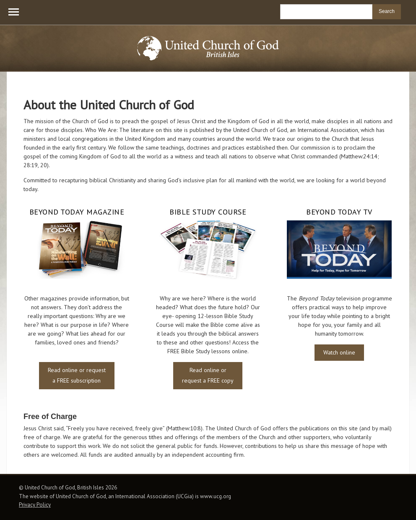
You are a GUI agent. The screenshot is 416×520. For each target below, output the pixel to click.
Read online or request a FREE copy (208, 375)
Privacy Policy (35, 504)
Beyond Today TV (339, 212)
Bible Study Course (207, 212)
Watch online (339, 352)
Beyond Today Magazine (77, 212)
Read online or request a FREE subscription (77, 375)
